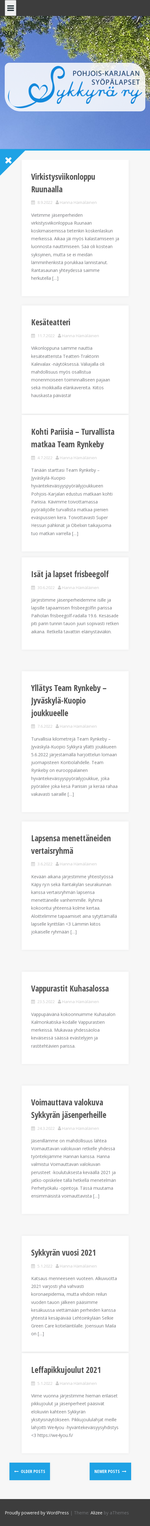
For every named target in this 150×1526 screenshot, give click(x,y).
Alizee (97, 1513)
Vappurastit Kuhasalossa (70, 988)
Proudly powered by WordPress (37, 1513)
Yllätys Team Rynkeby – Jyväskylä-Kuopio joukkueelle (69, 700)
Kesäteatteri (50, 322)
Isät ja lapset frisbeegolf (70, 574)
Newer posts (107, 1471)
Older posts (32, 1471)
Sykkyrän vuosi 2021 (63, 1252)
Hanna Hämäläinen (78, 202)
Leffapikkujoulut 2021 (66, 1369)
